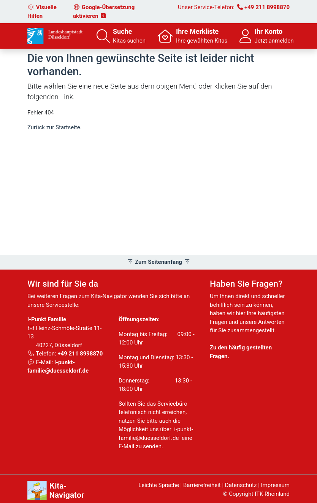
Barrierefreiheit (202, 485)
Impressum (275, 485)
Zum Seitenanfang (159, 262)
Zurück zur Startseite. (54, 127)
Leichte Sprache (158, 485)
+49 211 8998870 (267, 7)
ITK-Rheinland (272, 493)
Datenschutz (241, 485)
